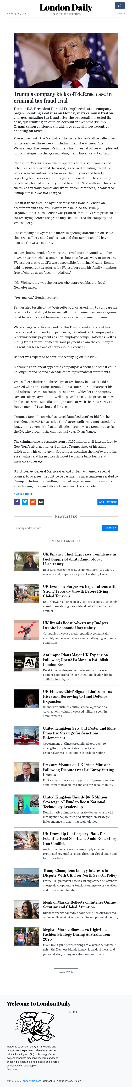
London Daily (66, 7)
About (60, 1081)
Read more (13, 1069)
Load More (66, 971)
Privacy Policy (73, 1081)
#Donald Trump (23, 493)
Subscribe (110, 528)
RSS (73, 1012)
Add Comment (108, 502)
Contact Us (49, 1081)
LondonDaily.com (31, 1081)
